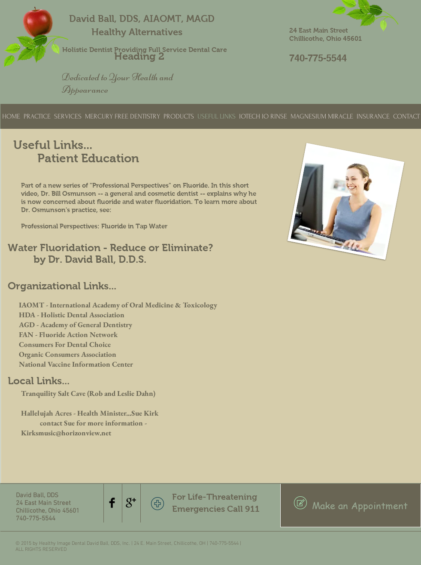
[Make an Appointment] (350, 505)
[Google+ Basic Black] (131, 503)
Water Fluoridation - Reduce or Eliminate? (110, 247)
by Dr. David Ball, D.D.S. (89, 259)
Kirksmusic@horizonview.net (66, 432)
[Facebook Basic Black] (112, 503)
